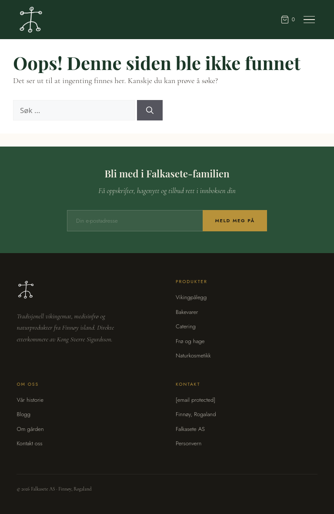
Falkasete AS (190, 429)
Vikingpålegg (191, 297)
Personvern (188, 443)
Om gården (30, 429)
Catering (186, 326)
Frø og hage (190, 341)
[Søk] (150, 110)
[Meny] (309, 19)
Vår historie (30, 400)
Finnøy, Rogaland (196, 414)
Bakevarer (187, 312)
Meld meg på (235, 220)
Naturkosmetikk (193, 355)
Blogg (23, 414)
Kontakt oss (29, 443)
